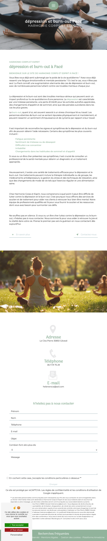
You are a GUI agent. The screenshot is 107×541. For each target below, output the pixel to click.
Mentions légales (49, 537)
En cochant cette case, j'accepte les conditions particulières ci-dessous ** (45, 468)
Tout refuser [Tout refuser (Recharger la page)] (16, 530)
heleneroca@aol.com (53, 377)
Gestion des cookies (71, 537)
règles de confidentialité (57, 480)
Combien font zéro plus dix (22, 435)
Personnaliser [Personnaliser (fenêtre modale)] (16, 535)
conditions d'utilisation (87, 480)
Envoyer (53, 474)
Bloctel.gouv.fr (57, 509)
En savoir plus (20, 234)
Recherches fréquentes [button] (53, 534)
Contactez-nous (85, 234)
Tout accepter (16, 525)
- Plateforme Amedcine (93, 537)
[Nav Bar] (53, 5)
